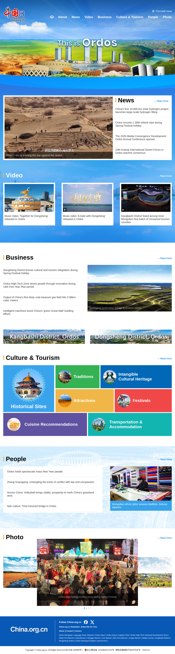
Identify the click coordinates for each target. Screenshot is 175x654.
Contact (69, 631)
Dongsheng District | (67, 641)
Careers (78, 631)
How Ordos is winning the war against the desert (34, 155)
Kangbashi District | (163, 638)
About (62, 17)
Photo (167, 17)
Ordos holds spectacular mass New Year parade (35, 471)
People (153, 17)
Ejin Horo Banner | (121, 638)
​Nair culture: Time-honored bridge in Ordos (31, 506)
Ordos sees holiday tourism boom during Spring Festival (87, 597)
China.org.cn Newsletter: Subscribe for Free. (78, 627)
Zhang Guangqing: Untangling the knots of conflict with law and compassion (50, 482)
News (76, 17)
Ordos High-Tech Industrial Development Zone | (150, 635)
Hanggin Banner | (94, 638)
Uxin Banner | (107, 638)
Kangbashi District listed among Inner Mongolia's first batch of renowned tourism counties (145, 219)
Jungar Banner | (135, 638)
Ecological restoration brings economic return (115, 308)
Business (105, 17)
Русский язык (164, 11)
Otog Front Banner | (67, 638)
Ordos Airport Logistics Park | (119, 635)
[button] (168, 43)
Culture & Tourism (129, 17)
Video (89, 17)
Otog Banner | (81, 638)
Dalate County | (148, 638)
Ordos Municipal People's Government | (92, 641)
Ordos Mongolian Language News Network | (77, 635)
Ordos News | (100, 635)
